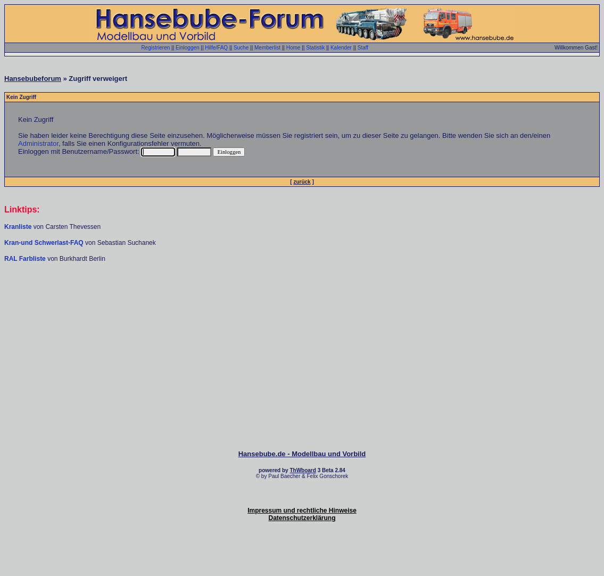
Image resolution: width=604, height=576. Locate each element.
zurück (301, 182)
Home (293, 48)
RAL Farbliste (25, 258)
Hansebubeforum (32, 79)
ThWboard (302, 470)
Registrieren (155, 48)
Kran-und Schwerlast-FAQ (44, 242)
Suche (241, 48)
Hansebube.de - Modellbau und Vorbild (302, 454)
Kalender (341, 48)
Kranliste (17, 227)
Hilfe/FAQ (216, 48)
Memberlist (267, 48)
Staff (363, 48)
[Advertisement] (302, 295)
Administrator (38, 143)
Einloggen (187, 48)
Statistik (315, 48)
